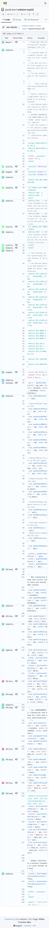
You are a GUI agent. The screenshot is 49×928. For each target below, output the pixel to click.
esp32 (24, 28)
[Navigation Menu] (45, 3)
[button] (16, 42)
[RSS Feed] (3, 14)
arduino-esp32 (25, 9)
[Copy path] (43, 29)
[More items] (46, 20)
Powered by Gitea (12, 919)
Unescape (41, 38)
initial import (11, 50)
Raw (6, 38)
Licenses (27, 925)
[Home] (5, 3)
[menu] (17, 926)
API (34, 925)
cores (38, 25)
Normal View (17, 38)
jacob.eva (10, 9)
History (29, 38)
